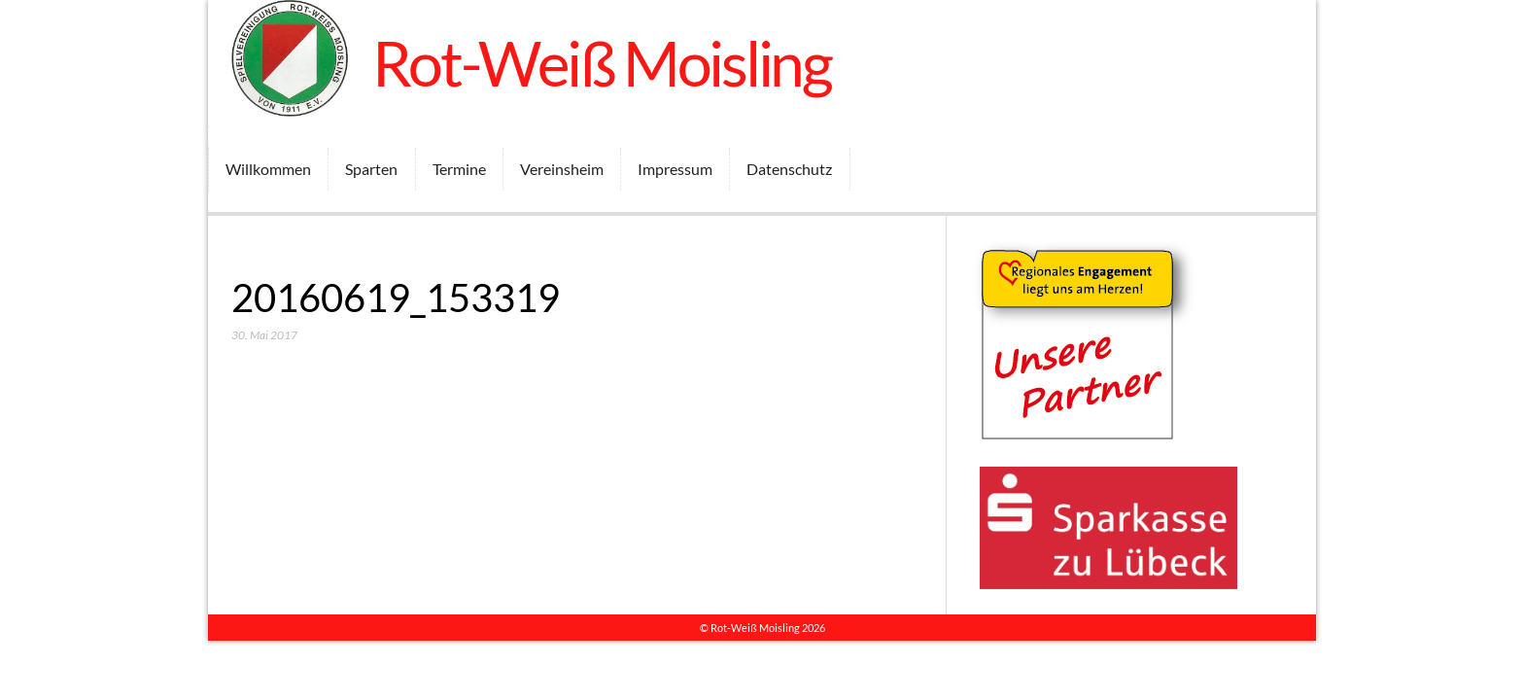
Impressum (675, 168)
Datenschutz (789, 168)
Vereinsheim (562, 168)
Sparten (371, 168)
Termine (459, 168)
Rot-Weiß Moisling (602, 62)
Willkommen (268, 168)
